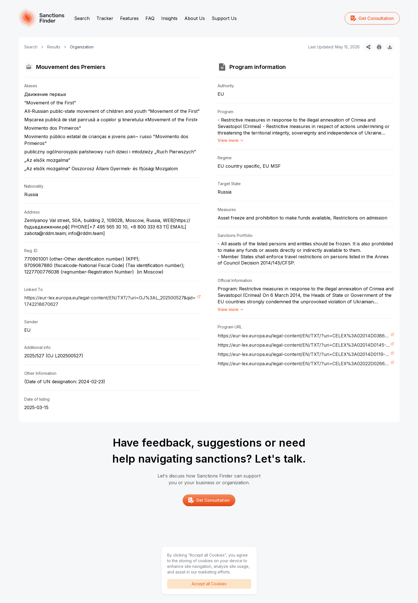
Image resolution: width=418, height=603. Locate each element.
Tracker (104, 18)
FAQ (149, 18)
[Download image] (390, 47)
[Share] (368, 47)
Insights (169, 18)
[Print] (379, 47)
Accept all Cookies (209, 583)
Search (82, 18)
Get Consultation (372, 18)
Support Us (224, 18)
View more (231, 140)
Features (129, 18)
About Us (194, 18)
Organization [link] (82, 46)
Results (53, 46)
